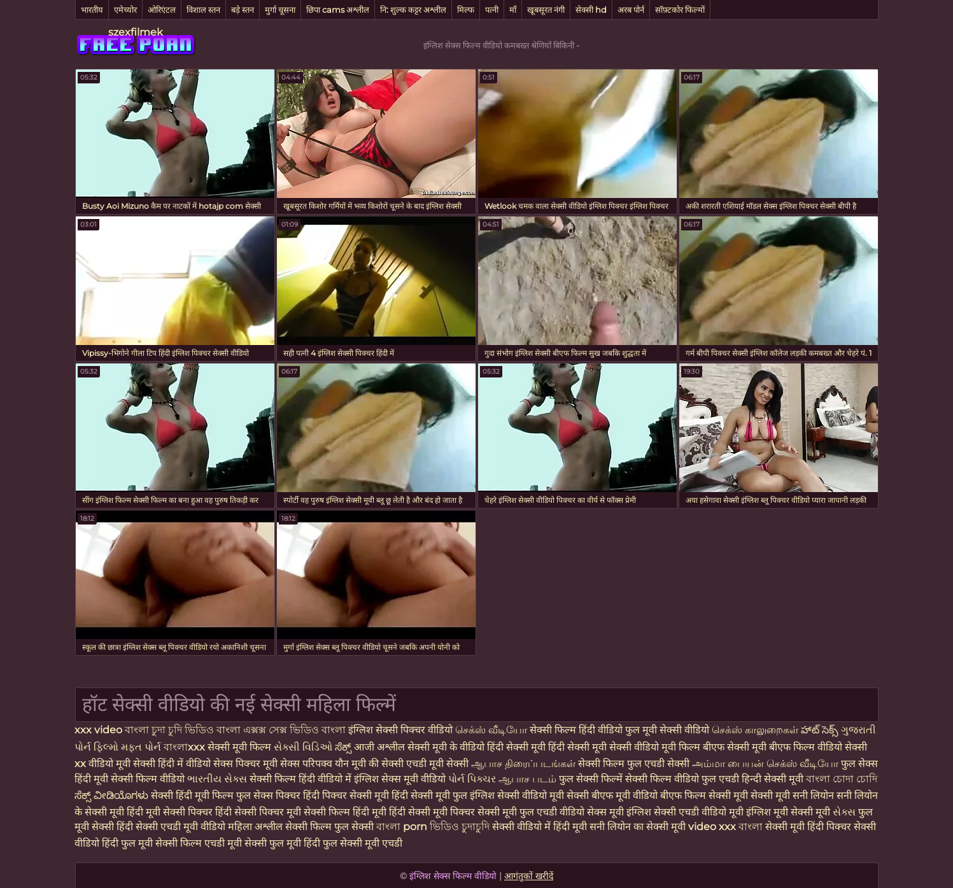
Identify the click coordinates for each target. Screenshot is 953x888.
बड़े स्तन (242, 9)
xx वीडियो (95, 764)
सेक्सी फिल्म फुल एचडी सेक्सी (635, 764)
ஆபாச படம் (528, 779)
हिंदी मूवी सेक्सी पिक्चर (170, 812)
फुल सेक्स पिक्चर (268, 795)
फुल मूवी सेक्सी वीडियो (668, 730)
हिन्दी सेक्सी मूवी (772, 779)
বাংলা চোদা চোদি (841, 779)
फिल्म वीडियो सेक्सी (830, 747)
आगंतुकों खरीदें (528, 876)
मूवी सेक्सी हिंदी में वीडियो (164, 764)
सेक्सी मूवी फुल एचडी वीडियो (530, 812)
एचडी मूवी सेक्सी (438, 764)
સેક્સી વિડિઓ (304, 747)
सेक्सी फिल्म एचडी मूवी (198, 843)
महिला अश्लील (256, 827)
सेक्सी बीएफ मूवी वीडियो (612, 795)
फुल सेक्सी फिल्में (592, 779)
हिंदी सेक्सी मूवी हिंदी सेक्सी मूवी (548, 747)
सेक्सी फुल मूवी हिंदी (282, 843)
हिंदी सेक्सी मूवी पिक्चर (432, 812)
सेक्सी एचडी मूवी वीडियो (182, 827)
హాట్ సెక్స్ (821, 730)
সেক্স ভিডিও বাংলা (307, 730)
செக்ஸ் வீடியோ (492, 730)
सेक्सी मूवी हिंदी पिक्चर (808, 827)
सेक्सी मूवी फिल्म (239, 747)
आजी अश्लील (380, 747)
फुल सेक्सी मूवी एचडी (362, 843)
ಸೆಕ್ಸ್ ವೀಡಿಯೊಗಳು (111, 795)
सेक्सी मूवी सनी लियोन (792, 795)
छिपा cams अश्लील (337, 9)
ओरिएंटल (162, 9)
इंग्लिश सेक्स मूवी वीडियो (400, 779)
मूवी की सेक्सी (378, 764)
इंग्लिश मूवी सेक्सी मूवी (789, 812)
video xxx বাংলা (726, 827)
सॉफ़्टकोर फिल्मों (680, 9)
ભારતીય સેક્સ (218, 779)
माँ (512, 9)
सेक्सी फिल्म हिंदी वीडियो (576, 730)
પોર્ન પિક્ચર (473, 779)
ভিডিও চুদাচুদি (461, 827)
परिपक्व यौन (326, 764)
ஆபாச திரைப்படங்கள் (524, 764)
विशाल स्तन (203, 9)
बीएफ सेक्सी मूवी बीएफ (748, 747)
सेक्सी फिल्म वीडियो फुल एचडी (682, 779)
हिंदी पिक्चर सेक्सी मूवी (346, 795)
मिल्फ (465, 9)
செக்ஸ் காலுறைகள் (756, 730)
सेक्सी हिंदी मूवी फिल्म (192, 795)
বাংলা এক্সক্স (241, 730)
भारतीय (92, 9)
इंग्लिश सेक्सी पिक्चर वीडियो (401, 730)
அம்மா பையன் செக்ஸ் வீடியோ (766, 764)
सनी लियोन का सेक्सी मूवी (637, 827)
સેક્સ (845, 812)
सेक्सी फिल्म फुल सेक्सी (330, 827)
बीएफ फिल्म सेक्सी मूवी (704, 795)
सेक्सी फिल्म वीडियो (149, 779)
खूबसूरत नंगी (546, 9)
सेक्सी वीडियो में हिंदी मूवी (540, 827)
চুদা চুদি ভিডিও (184, 730)
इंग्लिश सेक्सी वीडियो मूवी (517, 795)
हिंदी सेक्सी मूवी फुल (429, 795)
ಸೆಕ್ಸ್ (344, 747)
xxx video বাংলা (113, 730)
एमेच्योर (125, 9)
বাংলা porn (403, 827)
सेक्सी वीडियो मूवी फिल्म (654, 747)
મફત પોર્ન (142, 747)
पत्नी (491, 9)
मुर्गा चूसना (280, 9)
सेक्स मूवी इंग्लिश (619, 812)
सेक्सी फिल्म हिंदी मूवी (345, 812)
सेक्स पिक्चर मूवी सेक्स (256, 764)
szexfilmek (135, 32)
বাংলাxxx (186, 747)
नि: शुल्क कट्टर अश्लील (413, 9)
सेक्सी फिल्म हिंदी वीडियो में (302, 779)
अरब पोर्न (631, 9)
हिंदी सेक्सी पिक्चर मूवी (258, 812)
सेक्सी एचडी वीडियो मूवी (699, 812)
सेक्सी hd (591, 9)
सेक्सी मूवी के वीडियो (447, 747)
